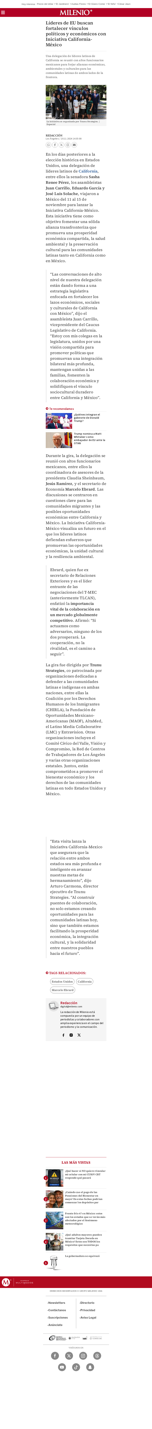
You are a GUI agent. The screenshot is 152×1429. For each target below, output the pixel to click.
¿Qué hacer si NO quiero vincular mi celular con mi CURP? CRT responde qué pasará (85, 1174)
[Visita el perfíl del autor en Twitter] (79, 1035)
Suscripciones (58, 1317)
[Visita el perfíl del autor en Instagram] (71, 1035)
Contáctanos (57, 1310)
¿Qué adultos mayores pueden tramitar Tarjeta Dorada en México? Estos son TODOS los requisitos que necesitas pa (83, 1240)
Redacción (54, 135)
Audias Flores (78, 4)
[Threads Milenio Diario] (97, 1356)
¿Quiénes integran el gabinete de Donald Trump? (87, 418)
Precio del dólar (45, 4)
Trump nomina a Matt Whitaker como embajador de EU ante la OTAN (89, 438)
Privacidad (87, 1310)
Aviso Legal (88, 1317)
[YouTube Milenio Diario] (62, 1367)
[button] (3, 13)
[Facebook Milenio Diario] (55, 1356)
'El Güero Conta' (96, 4)
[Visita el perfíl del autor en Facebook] (63, 1035)
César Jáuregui (126, 4)
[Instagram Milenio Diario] (83, 1356)
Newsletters (56, 1303)
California (88, 171)
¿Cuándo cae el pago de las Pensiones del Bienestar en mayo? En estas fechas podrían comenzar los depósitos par (84, 1197)
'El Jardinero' (62, 4)
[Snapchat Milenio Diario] (90, 1367)
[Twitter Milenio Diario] (69, 1356)
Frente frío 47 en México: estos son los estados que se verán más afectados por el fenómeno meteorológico (85, 1218)
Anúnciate (55, 1325)
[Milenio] (76, 12)
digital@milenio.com (71, 1006)
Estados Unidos (62, 981)
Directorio (87, 1303)
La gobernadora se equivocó (82, 1256)
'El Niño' (111, 4)
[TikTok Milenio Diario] (76, 1367)
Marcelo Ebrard (63, 990)
